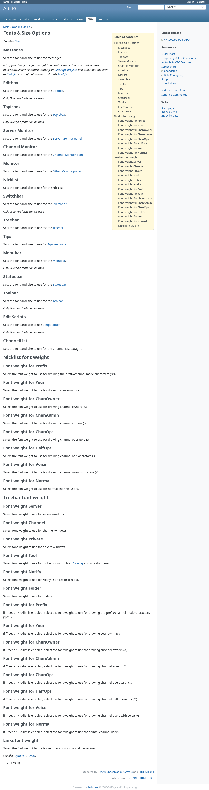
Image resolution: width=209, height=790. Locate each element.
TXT (152, 778)
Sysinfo (11, 74)
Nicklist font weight (125, 116)
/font (17, 41)
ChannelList (125, 111)
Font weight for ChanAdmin (135, 134)
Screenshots (168, 66)
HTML (143, 778)
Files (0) (13, 763)
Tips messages (58, 244)
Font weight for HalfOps (132, 143)
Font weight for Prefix (131, 120)
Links (32, 756)
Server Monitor (127, 61)
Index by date (169, 115)
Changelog (170, 71)
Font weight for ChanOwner (135, 130)
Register (200, 1)
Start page (167, 108)
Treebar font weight (126, 157)
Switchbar (124, 79)
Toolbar (122, 102)
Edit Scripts (125, 107)
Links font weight (128, 225)
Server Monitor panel (67, 138)
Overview (10, 19)
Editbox (123, 52)
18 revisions (147, 772)
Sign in (190, 1)
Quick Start (168, 54)
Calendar (67, 19)
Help (24, 1)
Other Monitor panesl (67, 171)
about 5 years (124, 772)
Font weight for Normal (132, 152)
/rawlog (78, 563)
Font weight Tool (128, 175)
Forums (103, 19)
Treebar (122, 84)
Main (6, 27)
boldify (62, 74)
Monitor (123, 70)
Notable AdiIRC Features (176, 62)
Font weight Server (129, 161)
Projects (15, 1)
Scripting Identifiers (173, 90)
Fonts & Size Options (126, 43)
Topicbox (123, 56)
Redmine (92, 787)
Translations (168, 83)
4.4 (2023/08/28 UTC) (177, 39)
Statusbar (124, 98)
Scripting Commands (174, 95)
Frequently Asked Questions (178, 58)
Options (19, 756)
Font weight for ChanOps (133, 139)
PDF (134, 778)
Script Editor (51, 325)
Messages (124, 47)
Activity (24, 19)
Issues (53, 19)
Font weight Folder (129, 184)
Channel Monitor (128, 66)
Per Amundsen (107, 772)
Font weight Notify (129, 180)
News (80, 19)
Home (5, 1)
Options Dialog (21, 27)
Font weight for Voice (131, 148)
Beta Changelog (173, 75)
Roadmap (39, 19)
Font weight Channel (130, 166)
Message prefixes (66, 70)
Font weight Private (130, 171)
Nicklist (122, 75)
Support (166, 79)
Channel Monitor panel (68, 155)
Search (131, 7)
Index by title (169, 112)
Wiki (91, 19)
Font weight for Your (130, 125)
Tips (120, 88)
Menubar (123, 93)
